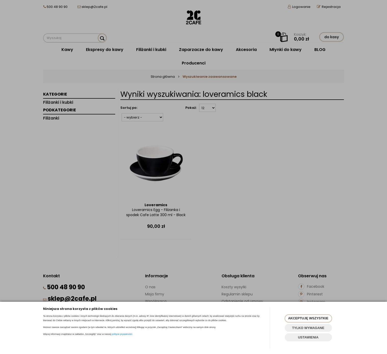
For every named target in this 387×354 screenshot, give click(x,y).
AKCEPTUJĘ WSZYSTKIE (308, 318)
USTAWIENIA (308, 337)
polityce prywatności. (122, 334)
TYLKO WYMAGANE (308, 328)
